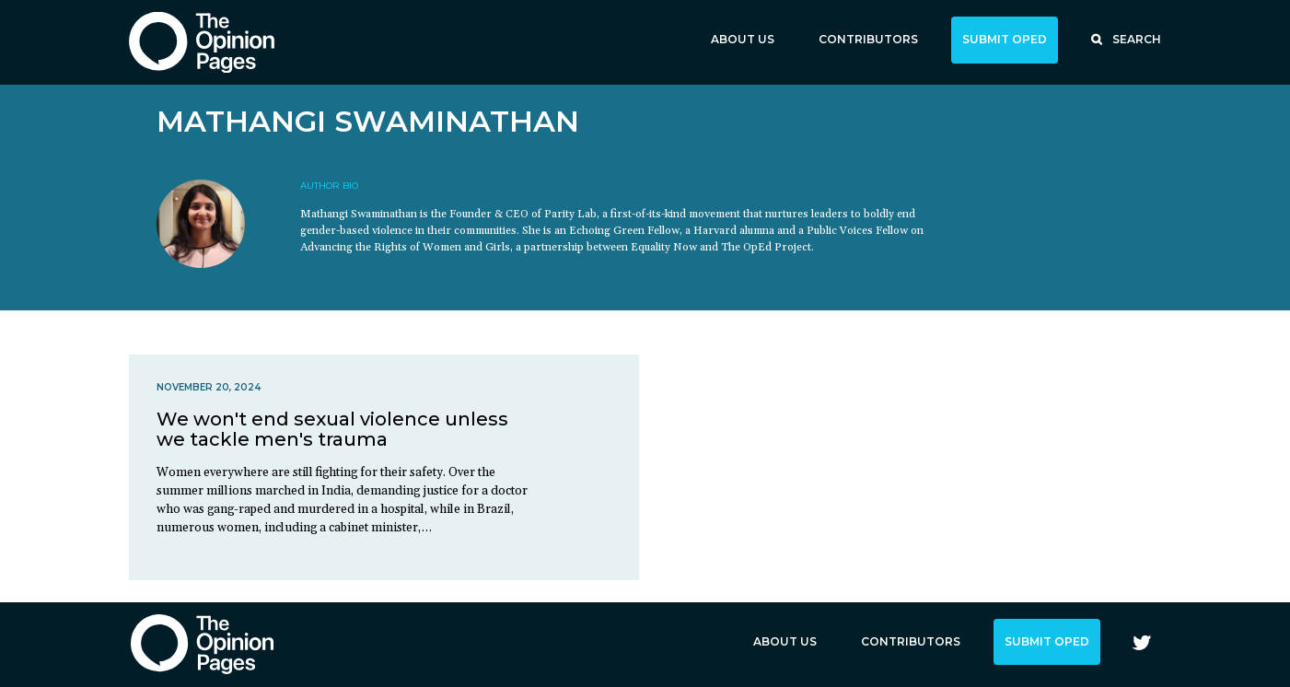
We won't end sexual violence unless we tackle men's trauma (332, 429)
